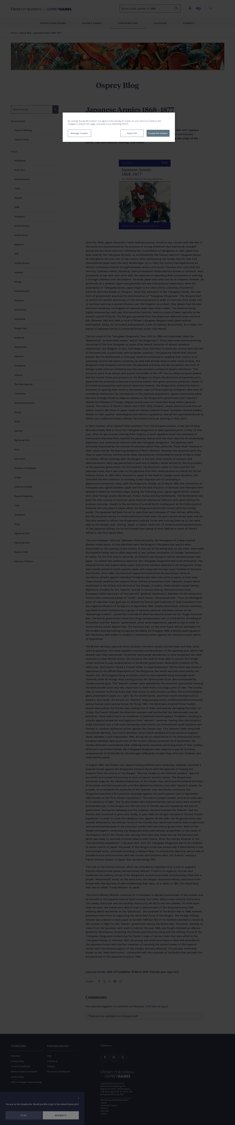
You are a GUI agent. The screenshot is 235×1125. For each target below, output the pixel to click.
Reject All (132, 133)
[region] (119, 127)
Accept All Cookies (157, 133)
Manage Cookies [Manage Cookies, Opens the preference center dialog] (79, 133)
